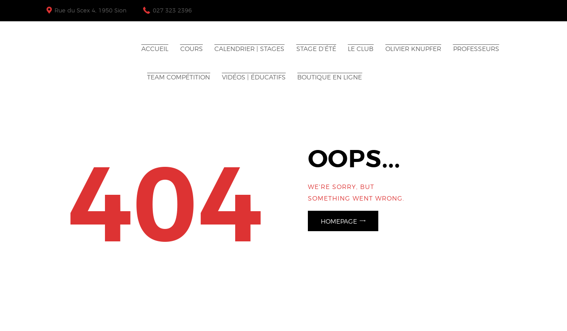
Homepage (339, 221)
